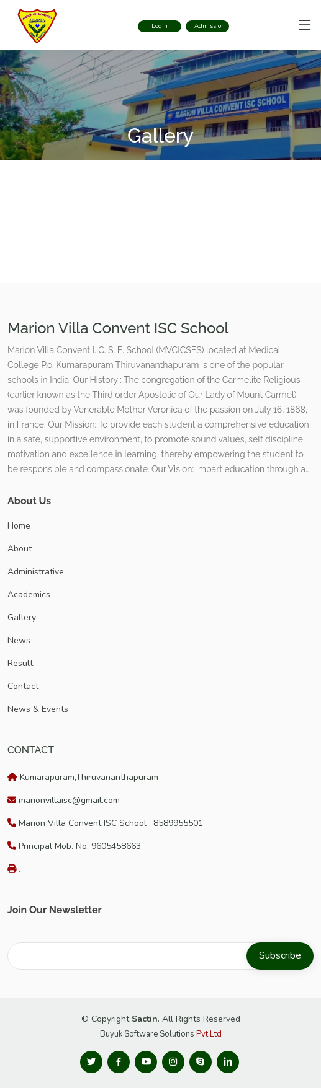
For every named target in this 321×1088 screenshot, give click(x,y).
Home (18, 526)
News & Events (37, 709)
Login (159, 26)
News (18, 640)
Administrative (35, 571)
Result (20, 663)
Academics (28, 594)
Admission (209, 26)
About (19, 549)
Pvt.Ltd (209, 1034)
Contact (22, 686)
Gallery (21, 617)
